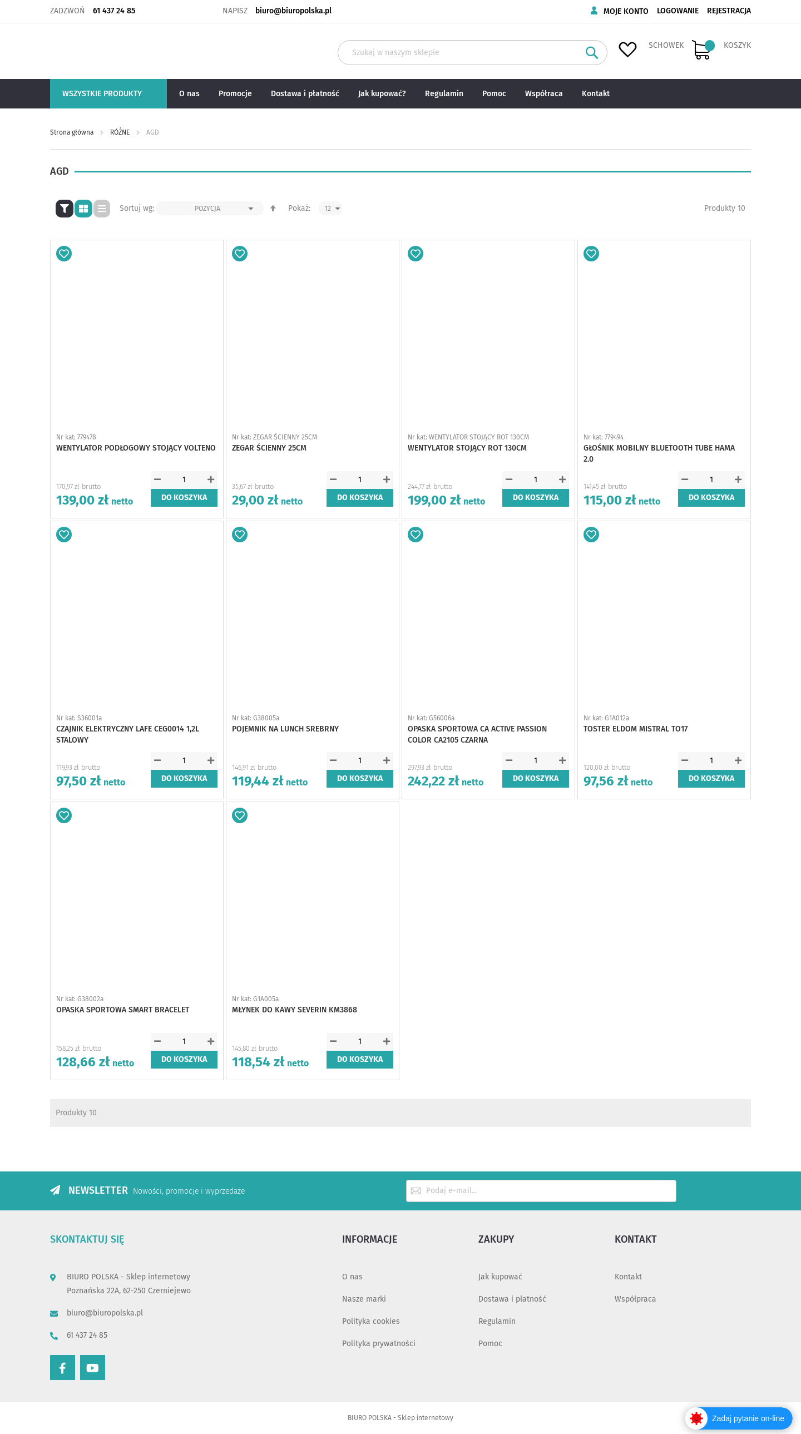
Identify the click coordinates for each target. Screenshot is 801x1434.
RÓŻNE (120, 132)
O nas (352, 1277)
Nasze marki (364, 1299)
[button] (64, 253)
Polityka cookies (371, 1321)
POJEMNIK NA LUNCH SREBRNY (285, 729)
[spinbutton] (184, 480)
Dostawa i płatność (512, 1299)
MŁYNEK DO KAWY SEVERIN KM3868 (294, 1010)
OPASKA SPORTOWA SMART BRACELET (122, 1010)
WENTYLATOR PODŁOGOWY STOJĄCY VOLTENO (136, 448)
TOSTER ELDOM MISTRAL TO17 (636, 729)
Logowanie (678, 11)
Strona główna (72, 132)
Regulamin (497, 1321)
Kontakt (628, 1277)
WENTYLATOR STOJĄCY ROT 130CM (467, 448)
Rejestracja (729, 11)
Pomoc (490, 1343)
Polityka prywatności (379, 1343)
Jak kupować (500, 1277)
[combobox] (472, 52)
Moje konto (626, 11)
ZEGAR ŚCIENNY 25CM (269, 448)
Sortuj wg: (137, 208)
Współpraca (635, 1299)
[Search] (592, 52)
